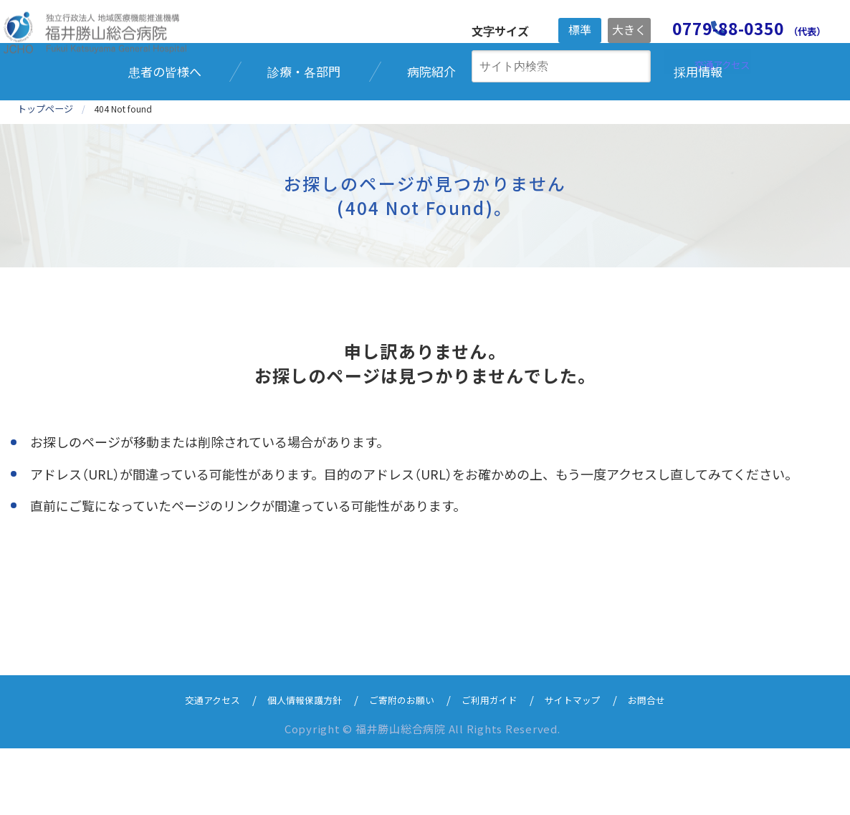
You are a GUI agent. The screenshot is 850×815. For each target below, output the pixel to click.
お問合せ (670, 765)
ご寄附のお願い (400, 765)
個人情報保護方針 (292, 765)
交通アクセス (190, 765)
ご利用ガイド (497, 765)
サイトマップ (589, 765)
